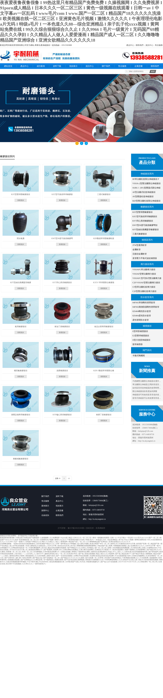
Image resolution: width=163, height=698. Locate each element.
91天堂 (83, 562)
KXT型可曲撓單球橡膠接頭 (144, 216)
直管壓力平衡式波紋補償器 (144, 258)
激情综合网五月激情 (17, 556)
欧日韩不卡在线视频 (13, 564)
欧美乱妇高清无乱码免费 (105, 556)
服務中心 (147, 414)
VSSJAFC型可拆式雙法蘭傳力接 (146, 278)
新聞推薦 (147, 370)
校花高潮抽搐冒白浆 (57, 562)
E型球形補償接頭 (140, 331)
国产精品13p (37, 558)
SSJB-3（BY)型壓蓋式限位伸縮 (146, 188)
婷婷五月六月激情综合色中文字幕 (123, 544)
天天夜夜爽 (144, 558)
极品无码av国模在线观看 (57, 548)
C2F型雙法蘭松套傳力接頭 (144, 291)
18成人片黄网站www (149, 548)
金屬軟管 (136, 249)
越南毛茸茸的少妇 (51, 554)
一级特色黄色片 (39, 564)
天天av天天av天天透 (17, 550)
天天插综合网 (136, 548)
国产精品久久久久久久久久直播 (72, 558)
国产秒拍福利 (154, 552)
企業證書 (138, 66)
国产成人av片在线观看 (109, 562)
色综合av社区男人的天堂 (67, 546)
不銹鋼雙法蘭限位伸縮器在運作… (146, 381)
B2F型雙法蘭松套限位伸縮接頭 (146, 201)
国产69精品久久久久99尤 (76, 548)
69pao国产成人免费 (105, 546)
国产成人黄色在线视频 (87, 554)
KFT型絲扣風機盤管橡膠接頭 (145, 229)
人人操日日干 (39, 554)
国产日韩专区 (10, 558)
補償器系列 (147, 240)
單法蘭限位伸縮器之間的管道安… (146, 384)
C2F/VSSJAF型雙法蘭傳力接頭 (146, 282)
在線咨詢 (45, 515)
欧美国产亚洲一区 (143, 544)
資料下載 (57, 66)
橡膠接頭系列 (147, 207)
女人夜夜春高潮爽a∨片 (34, 550)
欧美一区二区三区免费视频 (32, 552)
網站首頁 (8, 66)
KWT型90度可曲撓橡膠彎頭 (144, 225)
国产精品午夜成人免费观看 (142, 554)
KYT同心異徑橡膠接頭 (142, 221)
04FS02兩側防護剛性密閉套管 (145, 307)
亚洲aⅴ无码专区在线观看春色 (24, 544)
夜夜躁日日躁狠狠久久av (94, 560)
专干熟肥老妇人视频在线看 (53, 560)
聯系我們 (139, 45)
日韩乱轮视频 (66, 552)
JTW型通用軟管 (139, 245)
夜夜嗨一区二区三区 (13, 552)
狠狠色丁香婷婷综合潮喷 (81, 552)
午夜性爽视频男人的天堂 (38, 548)
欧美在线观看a (118, 550)
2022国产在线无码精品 (113, 558)
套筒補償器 (137, 344)
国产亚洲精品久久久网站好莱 (32, 560)
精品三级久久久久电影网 (105, 554)
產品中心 (130, 45)
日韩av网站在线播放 (70, 550)
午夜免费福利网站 (111, 560)
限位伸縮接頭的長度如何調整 (144, 391)
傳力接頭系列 (147, 264)
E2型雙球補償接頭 (140, 336)
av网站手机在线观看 (81, 556)
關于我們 (106, 66)
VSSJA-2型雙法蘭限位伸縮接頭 (146, 183)
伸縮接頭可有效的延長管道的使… (146, 395)
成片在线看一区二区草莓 (94, 558)
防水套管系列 (147, 297)
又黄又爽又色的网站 (86, 550)
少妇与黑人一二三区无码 (23, 554)
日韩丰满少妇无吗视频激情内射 (136, 552)
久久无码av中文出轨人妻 (128, 560)
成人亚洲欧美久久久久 (136, 546)
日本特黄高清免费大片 (51, 552)
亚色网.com (57, 550)
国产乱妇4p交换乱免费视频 (74, 560)
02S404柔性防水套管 (141, 316)
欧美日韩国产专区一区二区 (100, 544)
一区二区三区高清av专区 (68, 554)
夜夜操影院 (30, 556)
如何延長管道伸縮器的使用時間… (146, 388)
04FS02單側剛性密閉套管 (143, 302)
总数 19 (57, 478)
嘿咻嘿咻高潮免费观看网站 (87, 546)
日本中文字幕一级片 (153, 546)
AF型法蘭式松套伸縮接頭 (143, 192)
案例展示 (45, 506)
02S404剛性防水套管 (141, 311)
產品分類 (147, 162)
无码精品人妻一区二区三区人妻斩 (99, 548)
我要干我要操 (130, 550)
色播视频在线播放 (120, 546)
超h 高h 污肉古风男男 (24, 558)
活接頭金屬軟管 (139, 254)
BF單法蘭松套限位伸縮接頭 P (145, 179)
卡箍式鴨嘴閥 (138, 356)
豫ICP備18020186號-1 (76, 528)
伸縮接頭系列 (147, 174)
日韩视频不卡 (5, 548)
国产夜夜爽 (48, 550)
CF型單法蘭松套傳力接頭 (143, 287)
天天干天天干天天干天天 (127, 562)
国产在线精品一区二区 (51, 558)
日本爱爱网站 (141, 550)
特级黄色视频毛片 (93, 562)
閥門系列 (147, 350)
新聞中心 (45, 511)
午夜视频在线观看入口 (130, 558)
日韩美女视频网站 (138, 556)
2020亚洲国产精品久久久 (45, 544)
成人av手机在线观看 (17, 546)
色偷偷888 (154, 558)
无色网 (92, 556)
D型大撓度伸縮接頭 (141, 340)
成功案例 (41, 66)
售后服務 (159, 45)
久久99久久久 (27, 564)
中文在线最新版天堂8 (123, 556)
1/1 (69, 478)
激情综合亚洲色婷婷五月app (101, 552)
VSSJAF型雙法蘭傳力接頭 (144, 274)
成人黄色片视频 (83, 544)
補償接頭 (147, 326)
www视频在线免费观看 (121, 548)
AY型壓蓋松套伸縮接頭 (142, 196)
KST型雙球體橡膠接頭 (142, 212)
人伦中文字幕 (51, 546)
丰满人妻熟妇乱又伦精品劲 (36, 546)
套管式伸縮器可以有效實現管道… (146, 398)
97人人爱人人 (118, 552)
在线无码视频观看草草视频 (16, 562)
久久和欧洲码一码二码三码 (148, 562)
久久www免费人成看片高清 (45, 556)
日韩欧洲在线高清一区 (19, 548)
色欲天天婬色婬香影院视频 (148, 560)
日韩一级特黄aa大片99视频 (66, 544)
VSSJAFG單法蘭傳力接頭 (143, 269)
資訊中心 (149, 45)
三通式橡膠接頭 (139, 234)
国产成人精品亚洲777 (123, 554)
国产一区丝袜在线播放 (64, 556)
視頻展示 (73, 66)
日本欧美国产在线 (72, 562)
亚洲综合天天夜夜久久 (103, 550)
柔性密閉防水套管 (140, 320)
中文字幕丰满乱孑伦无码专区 (38, 562)
